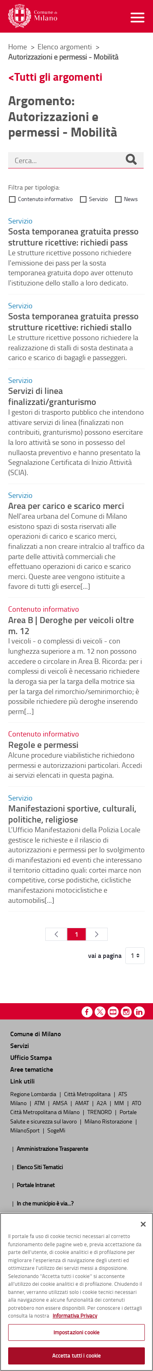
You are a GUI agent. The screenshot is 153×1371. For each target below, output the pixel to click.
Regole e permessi (43, 744)
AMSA (61, 1103)
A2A (102, 1103)
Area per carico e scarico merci (66, 505)
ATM (40, 1103)
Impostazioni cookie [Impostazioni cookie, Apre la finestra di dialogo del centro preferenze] (76, 1332)
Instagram (126, 1011)
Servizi (19, 1045)
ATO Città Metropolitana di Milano (75, 1107)
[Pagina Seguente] (97, 934)
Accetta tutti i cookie (76, 1355)
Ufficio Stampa (31, 1057)
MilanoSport (25, 1130)
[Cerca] (131, 160)
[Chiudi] (143, 1224)
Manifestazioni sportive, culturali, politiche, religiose (72, 813)
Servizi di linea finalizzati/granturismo (52, 396)
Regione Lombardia (34, 1094)
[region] (76, 1292)
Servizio (98, 199)
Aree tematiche (31, 1069)
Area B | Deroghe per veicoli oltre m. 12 (71, 625)
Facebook (87, 1011)
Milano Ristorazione (108, 1121)
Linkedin (139, 1011)
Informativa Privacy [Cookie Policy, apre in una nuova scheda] (75, 1315)
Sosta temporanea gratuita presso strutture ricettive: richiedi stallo (73, 321)
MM (119, 1103)
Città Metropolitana (88, 1094)
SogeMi (56, 1130)
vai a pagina (105, 955)
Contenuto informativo (45, 199)
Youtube (113, 1011)
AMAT (82, 1103)
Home (17, 46)
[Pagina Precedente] (56, 934)
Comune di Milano (35, 1033)
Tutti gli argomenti (58, 76)
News (131, 199)
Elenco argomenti (65, 46)
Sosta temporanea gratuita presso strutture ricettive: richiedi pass (73, 236)
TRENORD (100, 1112)
